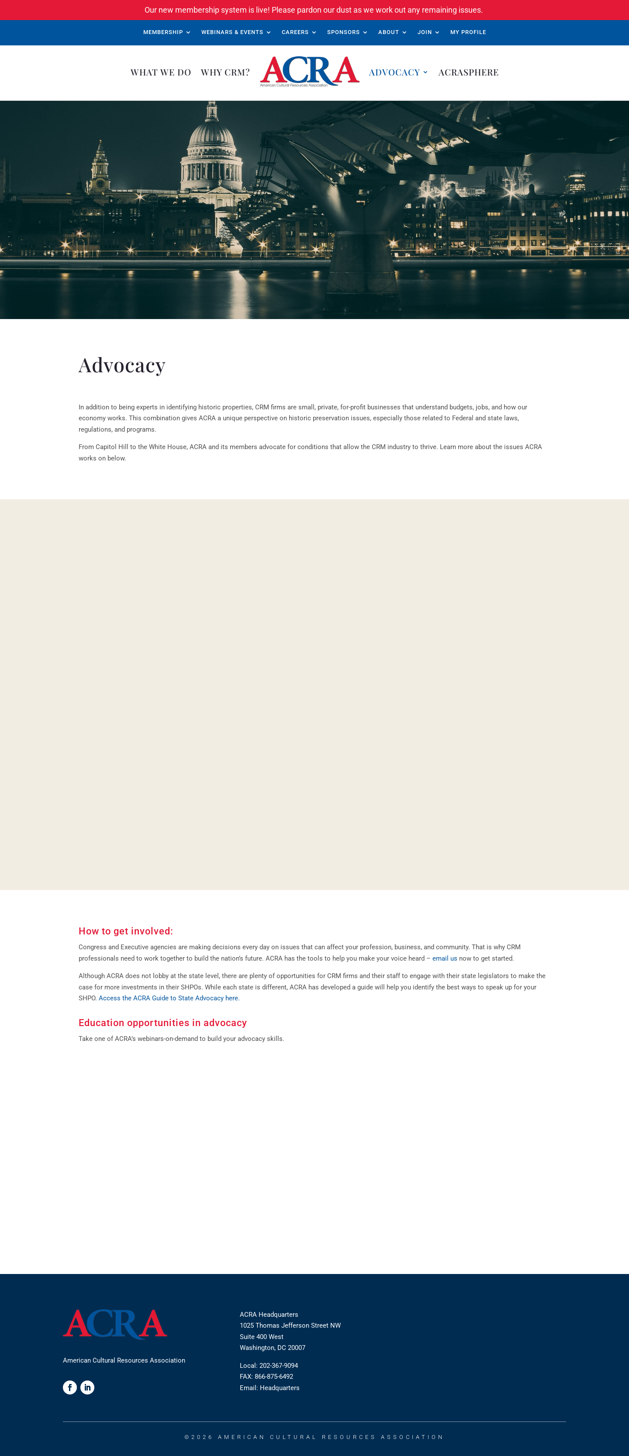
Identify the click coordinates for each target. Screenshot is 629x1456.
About (388, 32)
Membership (163, 32)
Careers (295, 32)
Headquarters (280, 1388)
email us (444, 958)
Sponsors (343, 32)
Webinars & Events (232, 32)
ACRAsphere (469, 72)
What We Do (161, 72)
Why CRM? (225, 72)
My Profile (468, 32)
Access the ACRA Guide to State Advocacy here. (169, 998)
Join (425, 32)
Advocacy (394, 72)
